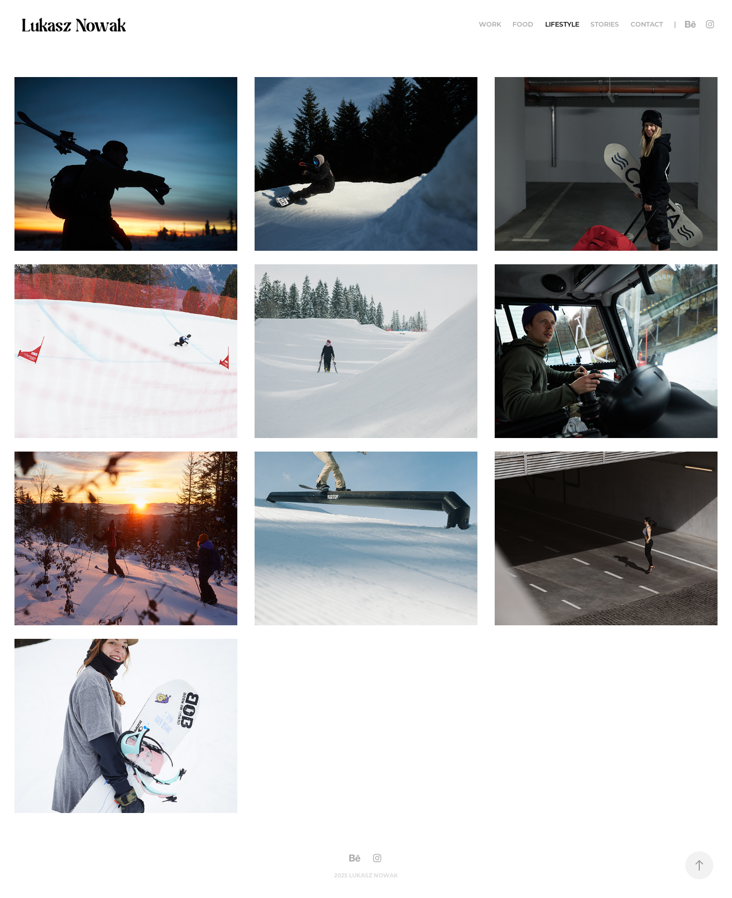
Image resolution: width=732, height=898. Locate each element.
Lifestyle (562, 24)
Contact (647, 24)
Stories (604, 24)
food (522, 24)
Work (490, 24)
